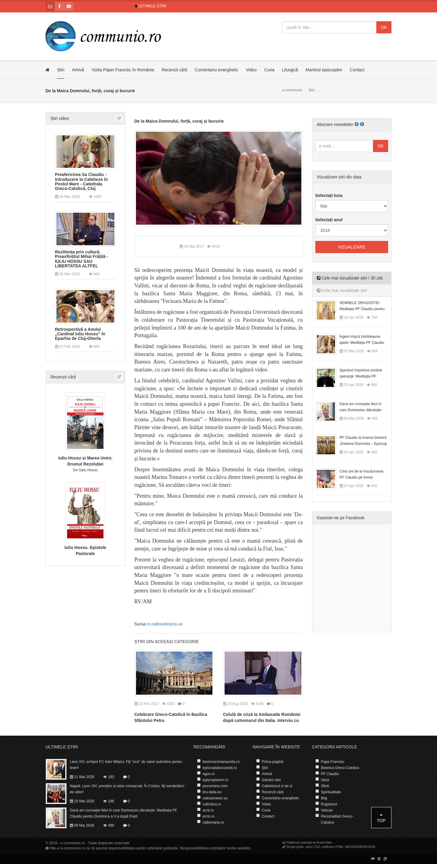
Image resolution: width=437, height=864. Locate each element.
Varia (325, 780)
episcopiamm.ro (216, 780)
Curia (269, 69)
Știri (60, 69)
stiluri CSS (313, 847)
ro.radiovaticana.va (164, 624)
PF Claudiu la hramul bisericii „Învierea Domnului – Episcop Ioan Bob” (363, 443)
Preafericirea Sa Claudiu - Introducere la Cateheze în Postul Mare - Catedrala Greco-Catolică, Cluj (81, 181)
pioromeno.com (215, 786)
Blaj (324, 798)
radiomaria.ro (213, 822)
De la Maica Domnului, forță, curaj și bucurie (179, 121)
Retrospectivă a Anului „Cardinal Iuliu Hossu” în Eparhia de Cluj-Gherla (80, 334)
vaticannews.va (215, 798)
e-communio (292, 90)
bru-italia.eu (212, 792)
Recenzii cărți (174, 69)
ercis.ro (209, 816)
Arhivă (78, 69)
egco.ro (209, 774)
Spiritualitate (331, 792)
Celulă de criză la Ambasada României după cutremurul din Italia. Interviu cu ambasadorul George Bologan (261, 720)
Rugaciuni (329, 804)
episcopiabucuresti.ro (220, 768)
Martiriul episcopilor (324, 69)
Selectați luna (329, 195)
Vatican (327, 810)
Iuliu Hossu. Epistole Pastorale (85, 550)
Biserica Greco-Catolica (340, 768)
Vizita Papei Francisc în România (123, 69)
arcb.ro (208, 810)
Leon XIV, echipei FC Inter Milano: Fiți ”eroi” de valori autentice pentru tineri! (126, 765)
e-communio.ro (73, 843)
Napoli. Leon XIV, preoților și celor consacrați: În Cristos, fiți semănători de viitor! (127, 789)
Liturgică (290, 69)
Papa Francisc (332, 762)
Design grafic (295, 847)
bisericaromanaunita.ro (221, 762)
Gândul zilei (271, 780)
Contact (357, 69)
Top (381, 817)
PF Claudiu (330, 774)
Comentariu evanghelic (216, 69)
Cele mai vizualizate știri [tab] (342, 290)
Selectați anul (329, 219)
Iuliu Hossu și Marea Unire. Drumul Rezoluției (85, 461)
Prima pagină (272, 762)
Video (251, 69)
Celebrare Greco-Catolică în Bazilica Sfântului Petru (170, 717)
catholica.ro (212, 804)
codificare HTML (332, 847)
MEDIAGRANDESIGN (360, 847)
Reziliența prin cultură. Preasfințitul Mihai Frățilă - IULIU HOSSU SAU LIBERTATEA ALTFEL (81, 259)
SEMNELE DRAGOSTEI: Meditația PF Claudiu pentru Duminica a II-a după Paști (362, 309)
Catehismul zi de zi (277, 786)
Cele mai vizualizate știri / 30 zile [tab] (350, 278)
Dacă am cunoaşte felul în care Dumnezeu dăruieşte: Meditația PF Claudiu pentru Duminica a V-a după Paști (123, 813)
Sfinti (325, 786)
